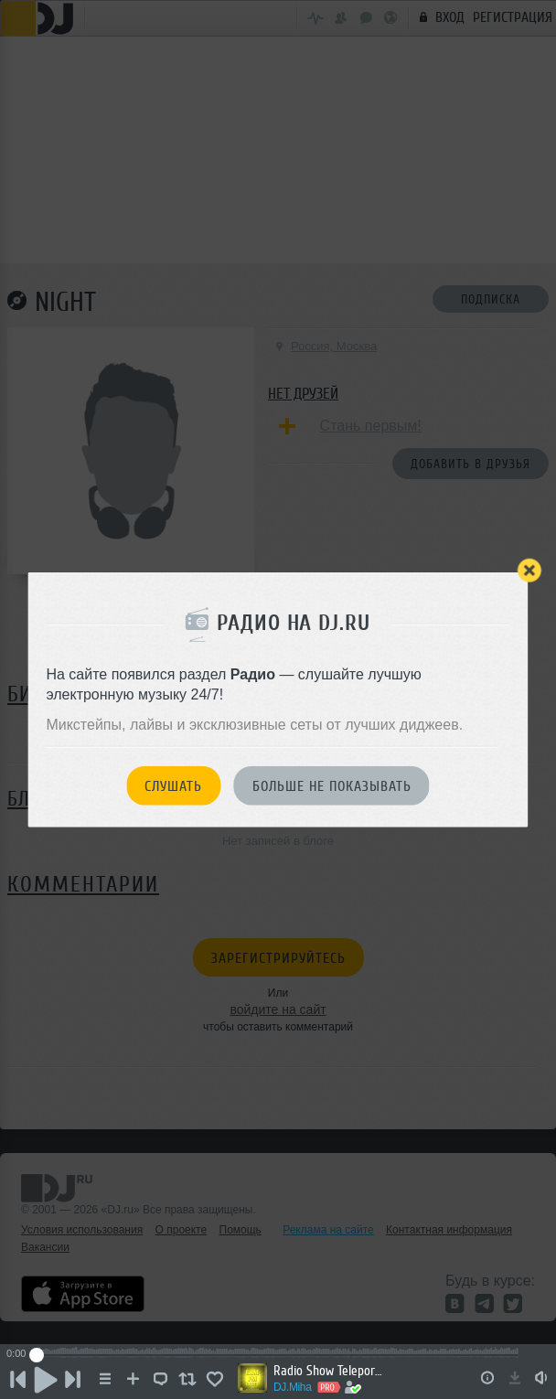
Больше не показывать (332, 786)
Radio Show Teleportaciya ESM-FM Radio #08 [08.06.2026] (328, 1371)
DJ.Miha (292, 1387)
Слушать (173, 786)
